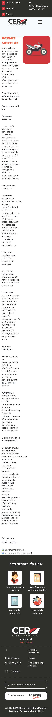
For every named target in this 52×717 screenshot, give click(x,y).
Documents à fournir (13, 550)
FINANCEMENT (13, 663)
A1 (16, 201)
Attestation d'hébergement (17, 553)
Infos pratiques (12, 671)
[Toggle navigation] (40, 22)
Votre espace (24, 696)
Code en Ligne (12, 658)
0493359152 (26, 642)
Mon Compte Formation (21, 684)
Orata (41, 711)
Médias (31, 658)
